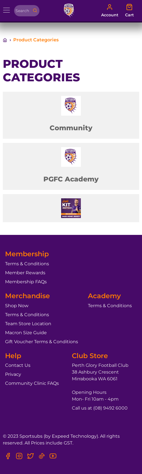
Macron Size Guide (26, 332)
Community (71, 128)
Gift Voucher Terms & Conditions (41, 341)
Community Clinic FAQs (32, 383)
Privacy (13, 374)
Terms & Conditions (27, 263)
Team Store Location (28, 323)
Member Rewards (25, 272)
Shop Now (16, 305)
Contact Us (17, 365)
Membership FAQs (26, 281)
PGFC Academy (71, 179)
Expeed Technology (74, 436)
